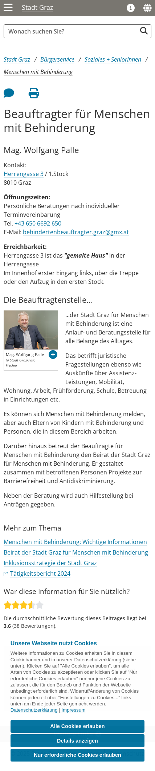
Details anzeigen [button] (77, 741)
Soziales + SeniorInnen (113, 59)
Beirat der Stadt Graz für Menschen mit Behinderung (76, 552)
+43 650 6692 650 (38, 223)
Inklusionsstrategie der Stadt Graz (50, 563)
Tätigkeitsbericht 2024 (40, 574)
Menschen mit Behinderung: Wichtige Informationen (75, 542)
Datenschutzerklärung (34, 710)
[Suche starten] (144, 31)
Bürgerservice (57, 59)
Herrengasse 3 (24, 174)
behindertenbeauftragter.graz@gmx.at (76, 232)
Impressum (73, 710)
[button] (53, 354)
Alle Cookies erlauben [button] (77, 726)
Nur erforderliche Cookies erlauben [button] (77, 755)
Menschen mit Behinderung (38, 72)
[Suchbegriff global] (72, 31)
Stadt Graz (37, 7)
